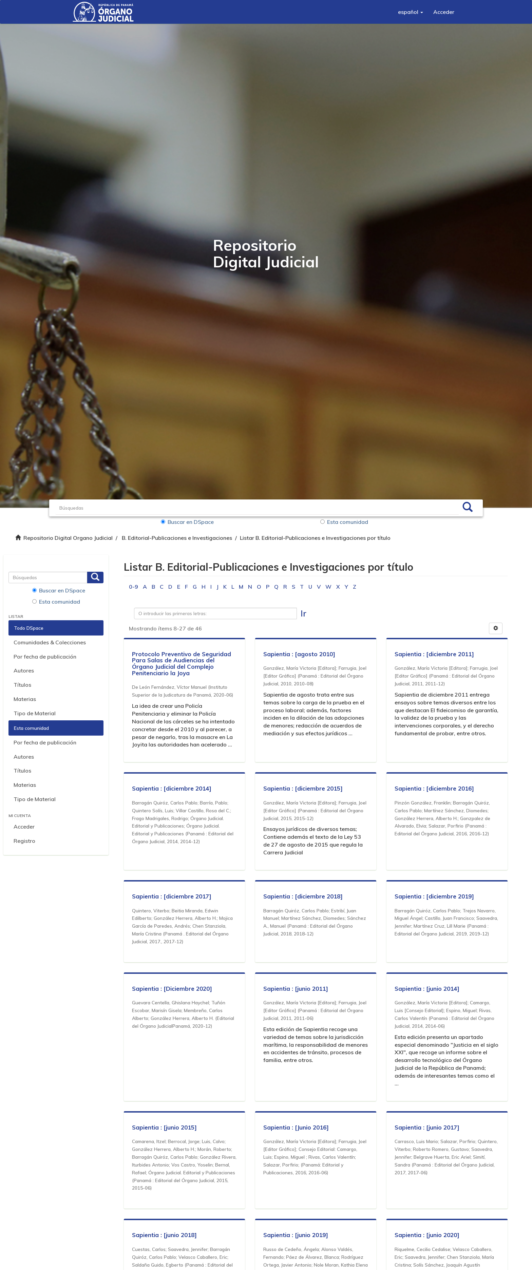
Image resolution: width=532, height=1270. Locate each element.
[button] (410, 12)
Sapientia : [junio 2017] (427, 1127)
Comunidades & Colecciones (50, 642)
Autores (24, 670)
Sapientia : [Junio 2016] (296, 1127)
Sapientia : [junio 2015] (164, 1127)
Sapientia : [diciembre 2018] (303, 896)
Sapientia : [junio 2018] (164, 1234)
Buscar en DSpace (189, 521)
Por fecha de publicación (45, 656)
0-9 (133, 586)
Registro (24, 840)
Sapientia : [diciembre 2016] (434, 788)
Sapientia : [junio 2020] (427, 1234)
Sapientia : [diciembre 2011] (434, 654)
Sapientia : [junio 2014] (427, 988)
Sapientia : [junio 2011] (296, 988)
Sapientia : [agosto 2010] (300, 654)
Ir (303, 613)
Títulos (22, 684)
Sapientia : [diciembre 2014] (172, 788)
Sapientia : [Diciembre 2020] (172, 988)
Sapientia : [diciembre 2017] (172, 896)
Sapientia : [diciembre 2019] (434, 896)
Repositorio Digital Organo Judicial (68, 537)
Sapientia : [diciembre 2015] (303, 788)
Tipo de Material (35, 713)
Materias (25, 699)
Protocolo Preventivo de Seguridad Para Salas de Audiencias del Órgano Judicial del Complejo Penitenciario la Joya (181, 663)
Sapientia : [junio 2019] (296, 1234)
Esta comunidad (344, 521)
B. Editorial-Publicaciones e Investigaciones (177, 537)
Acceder (24, 826)
